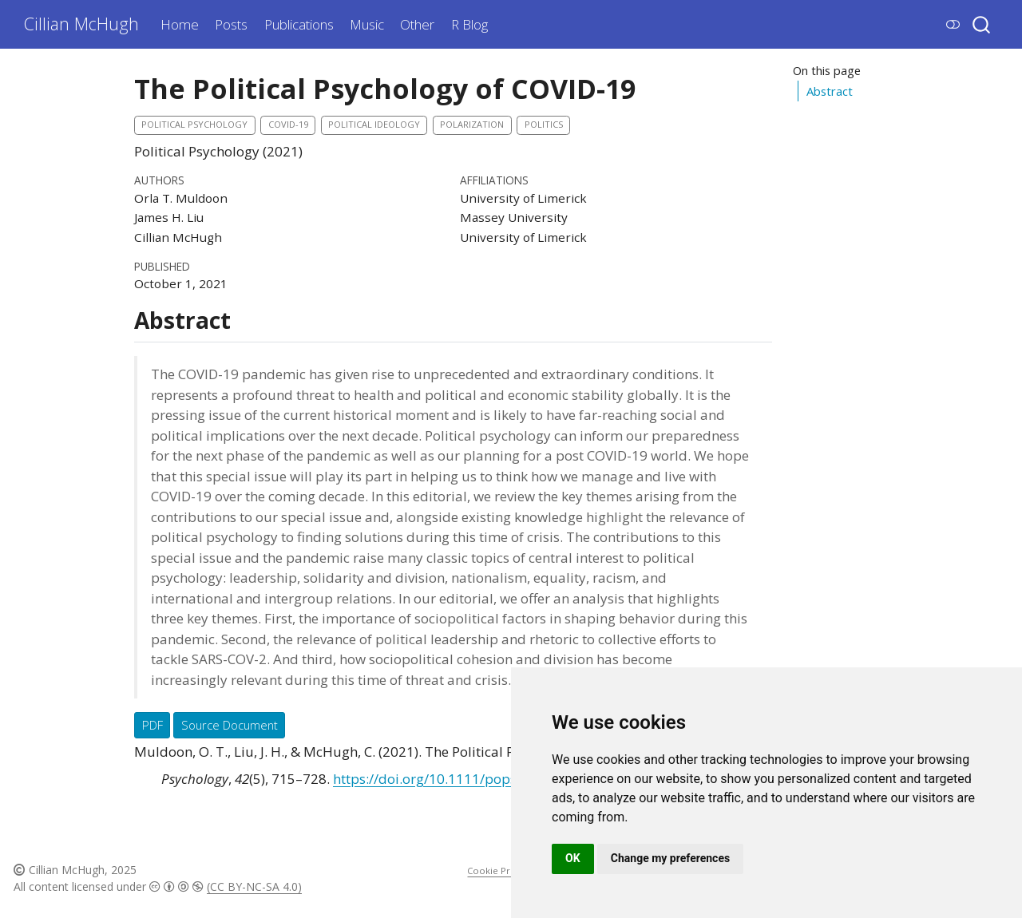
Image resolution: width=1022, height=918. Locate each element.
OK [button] (572, 858)
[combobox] (982, 24)
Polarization (472, 124)
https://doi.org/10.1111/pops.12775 (446, 779)
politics (544, 124)
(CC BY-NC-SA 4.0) (254, 886)
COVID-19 (288, 124)
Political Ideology (374, 124)
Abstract (829, 91)
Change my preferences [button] (670, 858)
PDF (152, 725)
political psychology (194, 124)
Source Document (229, 725)
